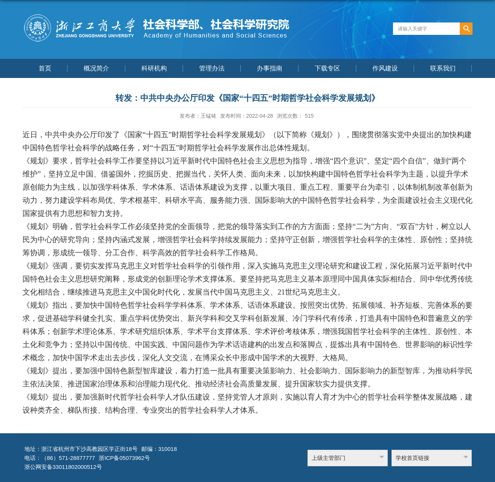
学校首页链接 (412, 458)
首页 (45, 68)
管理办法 (212, 68)
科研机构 (154, 68)
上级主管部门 (328, 458)
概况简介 (96, 68)
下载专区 (327, 68)
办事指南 (269, 68)
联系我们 (443, 68)
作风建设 (385, 68)
